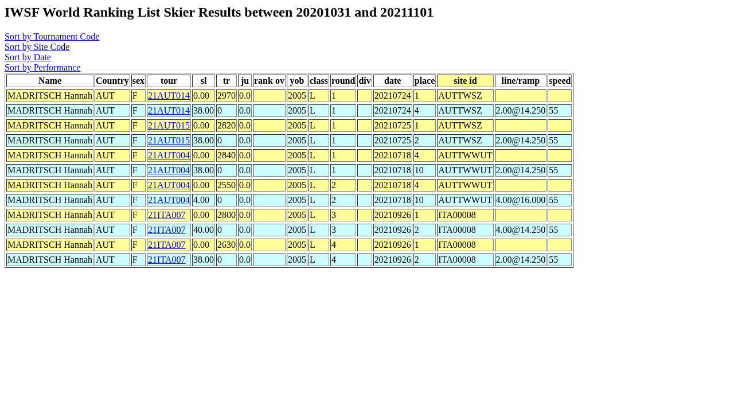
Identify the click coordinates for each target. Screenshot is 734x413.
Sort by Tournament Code (52, 36)
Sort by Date (28, 57)
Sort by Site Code (37, 47)
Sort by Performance (42, 67)
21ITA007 (166, 215)
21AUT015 (169, 125)
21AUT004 (169, 155)
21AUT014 (169, 95)
